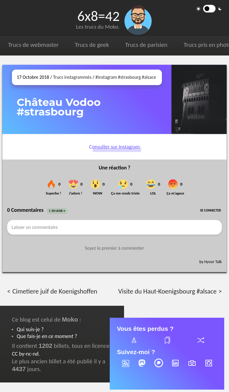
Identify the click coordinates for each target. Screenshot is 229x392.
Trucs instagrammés (72, 77)
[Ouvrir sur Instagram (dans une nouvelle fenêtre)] (199, 99)
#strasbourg (129, 77)
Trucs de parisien (146, 45)
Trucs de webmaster (33, 45)
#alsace (149, 77)
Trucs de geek (92, 45)
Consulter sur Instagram (114, 146)
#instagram (106, 77)
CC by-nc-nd (25, 353)
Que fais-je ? (47, 336)
